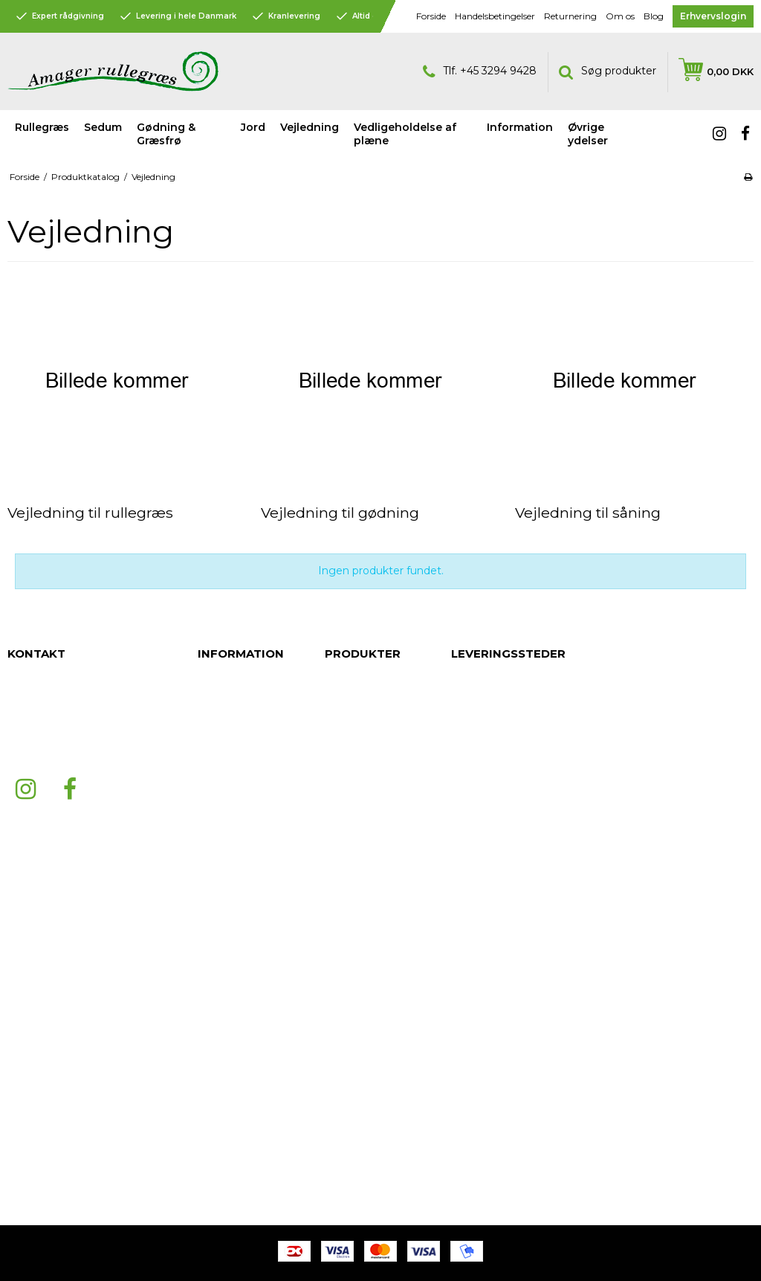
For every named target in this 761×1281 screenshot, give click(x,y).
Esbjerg (469, 778)
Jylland (467, 674)
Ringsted (472, 942)
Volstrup (470, 1001)
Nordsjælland (483, 704)
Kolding (469, 1046)
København (479, 882)
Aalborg (470, 763)
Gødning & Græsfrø (166, 134)
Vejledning (350, 733)
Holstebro (475, 1105)
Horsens (470, 1031)
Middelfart (476, 808)
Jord (253, 127)
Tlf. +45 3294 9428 (480, 72)
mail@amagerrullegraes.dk (73, 748)
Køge (464, 838)
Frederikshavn (485, 897)
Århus (464, 719)
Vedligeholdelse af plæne (405, 134)
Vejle (463, 1061)
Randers (471, 733)
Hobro (466, 986)
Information (352, 778)
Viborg (467, 1150)
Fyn (459, 689)
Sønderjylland (484, 867)
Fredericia (476, 823)
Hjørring (470, 912)
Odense (470, 852)
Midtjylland (477, 1135)
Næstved (473, 793)
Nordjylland (478, 1120)
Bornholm (475, 1091)
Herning (470, 1076)
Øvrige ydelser (360, 793)
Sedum (103, 127)
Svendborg (478, 971)
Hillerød (470, 927)
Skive (464, 957)
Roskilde (472, 748)
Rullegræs (42, 127)
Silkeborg (475, 1016)
